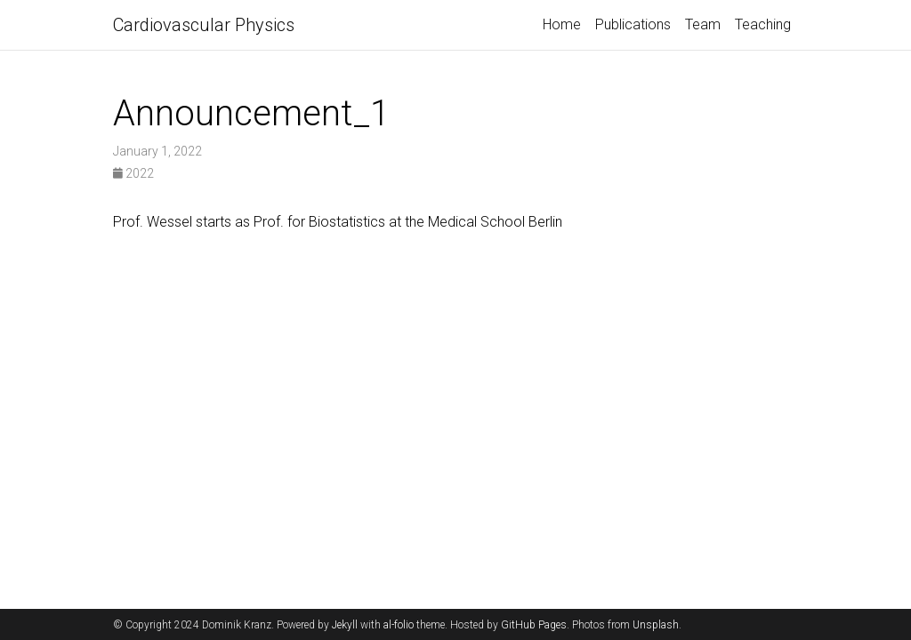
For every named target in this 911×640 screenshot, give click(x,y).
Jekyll (345, 625)
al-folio (398, 625)
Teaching (763, 24)
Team (703, 24)
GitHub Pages (534, 625)
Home (562, 24)
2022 (133, 173)
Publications (633, 24)
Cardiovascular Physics (203, 25)
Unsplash (656, 625)
